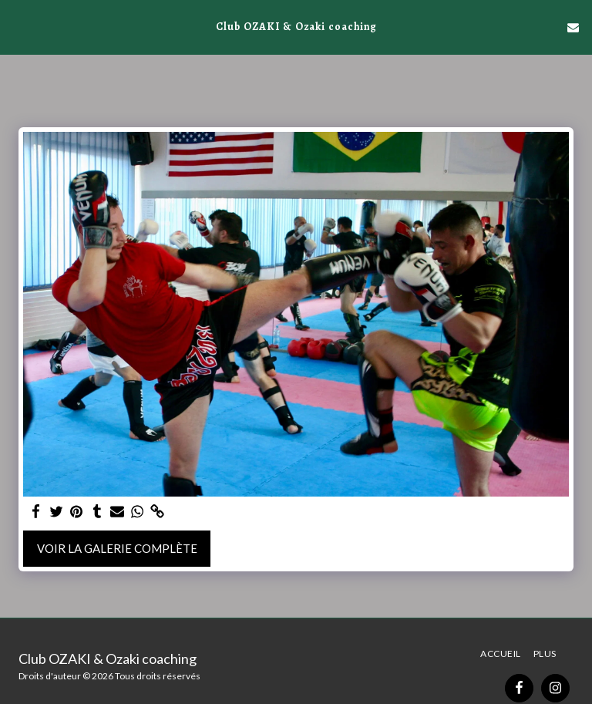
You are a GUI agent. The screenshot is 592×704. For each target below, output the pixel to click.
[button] (17, 27)
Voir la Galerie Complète (117, 548)
